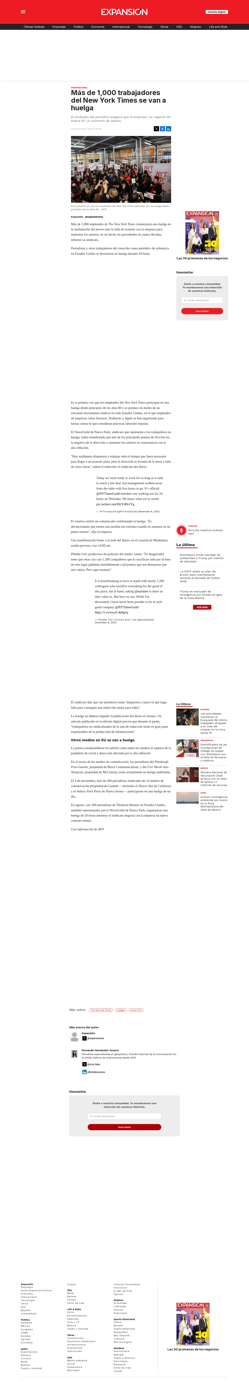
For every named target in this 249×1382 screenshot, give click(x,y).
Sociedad (27, 1342)
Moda (24, 1361)
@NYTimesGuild (108, 493)
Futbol (118, 1322)
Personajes (121, 1361)
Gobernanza (74, 1367)
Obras (164, 26)
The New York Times (101, 1010)
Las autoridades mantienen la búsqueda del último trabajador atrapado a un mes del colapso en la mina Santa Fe (213, 723)
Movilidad (73, 1370)
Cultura (71, 1284)
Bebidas (119, 1354)
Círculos (26, 1358)
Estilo (70, 1312)
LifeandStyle (29, 1313)
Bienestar (120, 1364)
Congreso (27, 1329)
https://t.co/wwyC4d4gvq (111, 612)
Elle (69, 1290)
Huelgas (121, 1010)
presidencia (206, 740)
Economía (97, 26)
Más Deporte (122, 1335)
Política (78, 26)
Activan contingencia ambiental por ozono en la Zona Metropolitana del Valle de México (213, 803)
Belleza (25, 1365)
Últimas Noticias (34, 26)
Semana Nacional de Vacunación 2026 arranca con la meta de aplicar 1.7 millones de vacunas (213, 779)
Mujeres (195, 26)
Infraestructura (76, 1344)
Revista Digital (217, 12)
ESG (179, 26)
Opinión (26, 1339)
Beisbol (118, 1325)
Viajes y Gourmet (31, 1368)
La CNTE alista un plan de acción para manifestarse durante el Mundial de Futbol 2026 (200, 576)
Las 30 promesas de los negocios (202, 258)
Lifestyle (119, 1338)
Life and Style (218, 26)
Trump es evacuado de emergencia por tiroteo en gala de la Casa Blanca (201, 595)
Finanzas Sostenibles (127, 1284)
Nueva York (136, 1010)
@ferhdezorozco (96, 1072)
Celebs (71, 1299)
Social (71, 1364)
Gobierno (26, 1322)
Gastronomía (121, 1351)
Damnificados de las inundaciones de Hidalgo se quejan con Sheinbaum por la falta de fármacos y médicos (213, 752)
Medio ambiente (77, 1360)
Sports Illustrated (124, 1319)
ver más (202, 607)
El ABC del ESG (123, 1291)
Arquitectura (75, 1348)
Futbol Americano (124, 1328)
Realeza (26, 1355)
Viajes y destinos (124, 1358)
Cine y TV (73, 1322)
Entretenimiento (77, 1315)
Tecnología (145, 26)
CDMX (203, 793)
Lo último (185, 545)
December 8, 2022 (149, 511)
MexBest (119, 1348)
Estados (204, 710)
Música (71, 1325)
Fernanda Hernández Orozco (100, 1050)
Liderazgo (120, 1306)
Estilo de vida (75, 1303)
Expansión (88, 1033)
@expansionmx (94, 216)
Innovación (120, 1287)
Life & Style (74, 1309)
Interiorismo (74, 1351)
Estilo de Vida (122, 1367)
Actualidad (120, 1303)
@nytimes (141, 591)
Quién (24, 1348)
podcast (193, 526)
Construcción (75, 1338)
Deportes (73, 1319)
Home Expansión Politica (36, 1290)
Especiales (120, 1313)
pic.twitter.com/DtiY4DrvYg (115, 504)
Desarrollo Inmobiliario (81, 1341)
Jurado (118, 1371)
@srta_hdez (93, 1064)
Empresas (59, 26)
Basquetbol (121, 1332)
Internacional (121, 26)
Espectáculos (29, 1352)
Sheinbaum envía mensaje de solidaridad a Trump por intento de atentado (202, 558)
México (204, 768)
